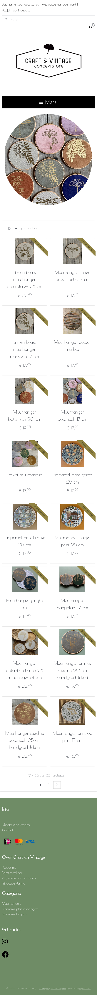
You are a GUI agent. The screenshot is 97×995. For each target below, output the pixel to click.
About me (9, 867)
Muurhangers (11, 903)
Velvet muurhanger (24, 474)
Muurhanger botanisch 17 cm (72, 415)
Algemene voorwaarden (19, 878)
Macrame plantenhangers (20, 909)
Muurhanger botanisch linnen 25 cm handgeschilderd (25, 670)
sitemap (42, 988)
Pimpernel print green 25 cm (72, 478)
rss (47, 988)
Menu (48, 102)
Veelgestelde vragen (16, 825)
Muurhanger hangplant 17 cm (72, 604)
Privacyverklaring (13, 883)
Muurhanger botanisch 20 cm (24, 415)
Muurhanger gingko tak (24, 604)
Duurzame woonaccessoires (20, 4)
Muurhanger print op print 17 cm (72, 736)
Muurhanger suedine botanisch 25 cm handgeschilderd (24, 740)
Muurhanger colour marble (72, 345)
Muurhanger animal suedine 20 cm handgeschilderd (72, 670)
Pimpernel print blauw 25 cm (25, 541)
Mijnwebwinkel (85, 988)
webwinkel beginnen (58, 988)
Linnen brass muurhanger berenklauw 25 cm (24, 279)
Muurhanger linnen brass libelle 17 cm (72, 275)
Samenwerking (12, 873)
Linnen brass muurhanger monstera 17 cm (24, 349)
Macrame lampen (14, 914)
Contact (7, 830)
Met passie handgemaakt (58, 4)
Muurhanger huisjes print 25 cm (72, 541)
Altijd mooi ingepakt (16, 10)
